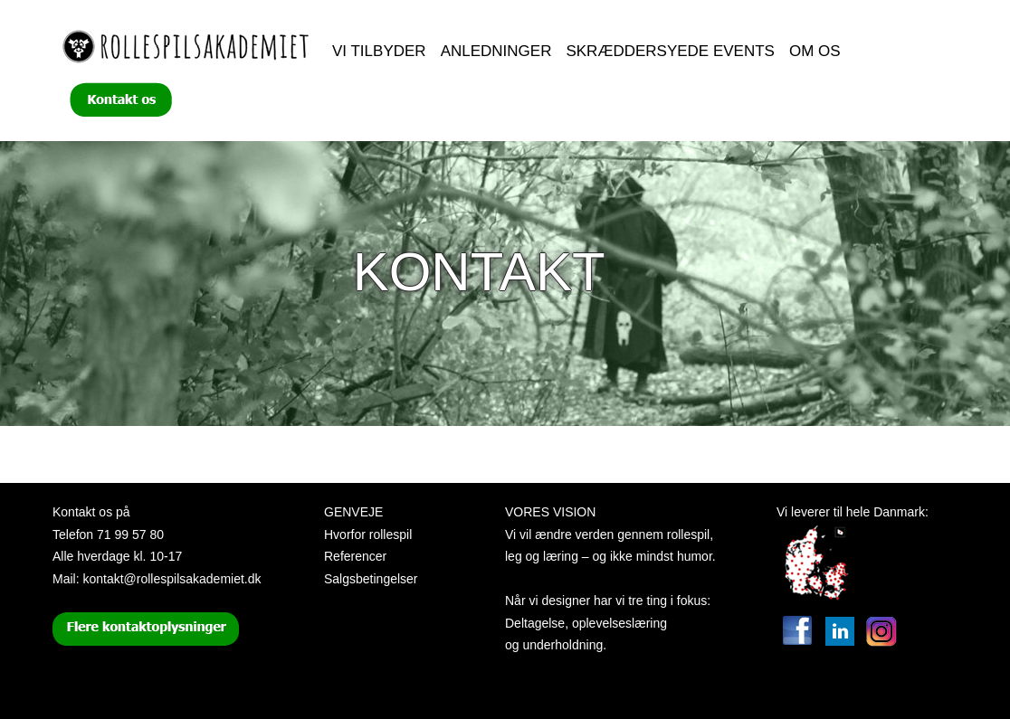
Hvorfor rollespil (368, 534)
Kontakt (479, 271)
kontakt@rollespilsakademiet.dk (171, 579)
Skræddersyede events (670, 51)
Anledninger (496, 51)
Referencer (355, 556)
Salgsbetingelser (371, 579)
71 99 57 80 (130, 534)
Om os (815, 51)
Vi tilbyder (379, 51)
